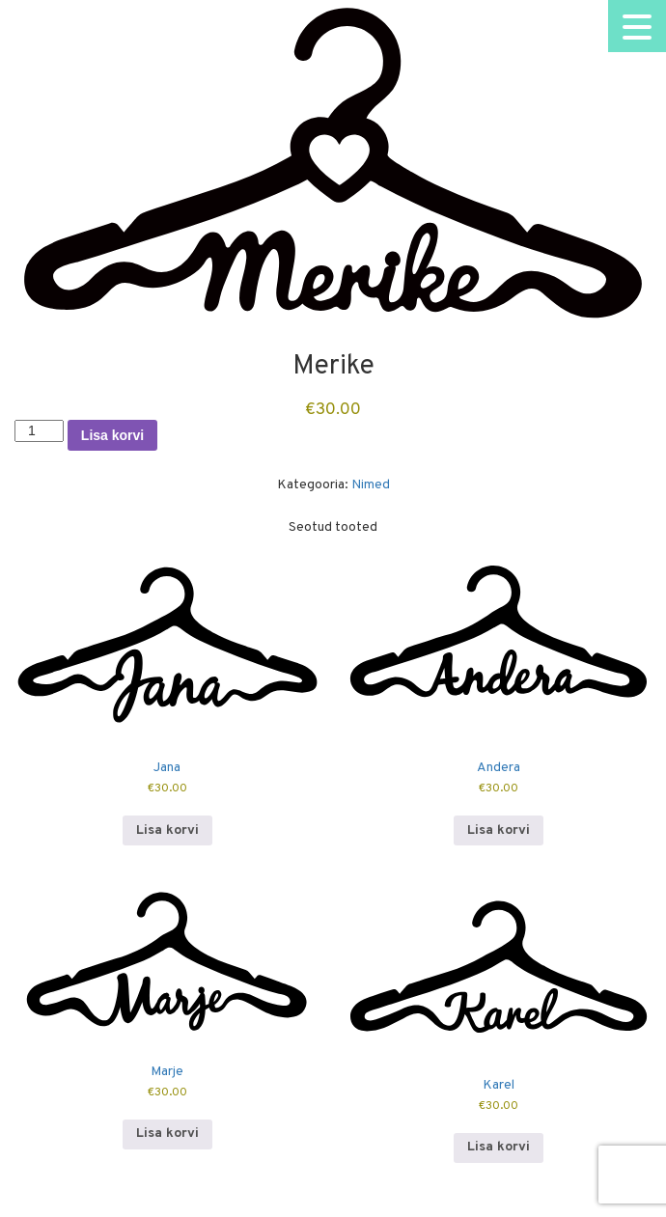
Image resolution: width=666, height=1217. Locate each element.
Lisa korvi (112, 435)
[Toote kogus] (39, 430)
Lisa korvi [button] (167, 830)
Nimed (370, 485)
